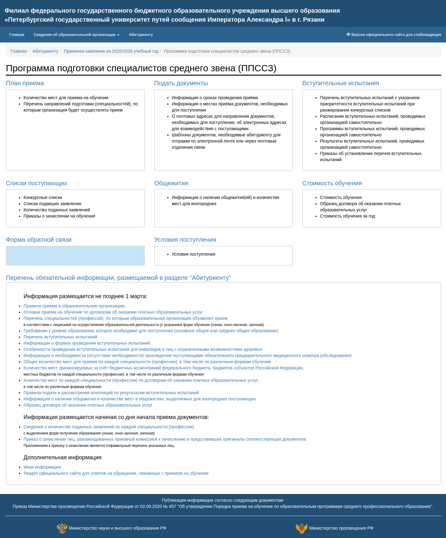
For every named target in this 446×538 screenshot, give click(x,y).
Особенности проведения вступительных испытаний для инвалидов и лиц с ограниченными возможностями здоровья (143, 349)
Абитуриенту (141, 35)
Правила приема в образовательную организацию (74, 305)
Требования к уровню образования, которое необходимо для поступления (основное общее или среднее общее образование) (151, 330)
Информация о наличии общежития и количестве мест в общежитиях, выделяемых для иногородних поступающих (140, 398)
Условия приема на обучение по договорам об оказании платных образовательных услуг (113, 312)
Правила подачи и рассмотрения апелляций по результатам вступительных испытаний (111, 392)
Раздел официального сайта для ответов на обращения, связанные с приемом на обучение (116, 473)
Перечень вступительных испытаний (60, 336)
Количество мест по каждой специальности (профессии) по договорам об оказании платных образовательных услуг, (141, 380)
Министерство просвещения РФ (341, 528)
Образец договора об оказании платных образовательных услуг (88, 405)
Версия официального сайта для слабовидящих (394, 35)
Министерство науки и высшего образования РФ (117, 528)
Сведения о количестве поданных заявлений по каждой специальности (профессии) (109, 426)
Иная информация (42, 467)
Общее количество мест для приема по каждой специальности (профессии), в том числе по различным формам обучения (147, 361)
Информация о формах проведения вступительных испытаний (87, 343)
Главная (19, 34)
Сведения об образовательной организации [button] (77, 35)
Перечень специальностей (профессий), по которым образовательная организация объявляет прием (125, 318)
